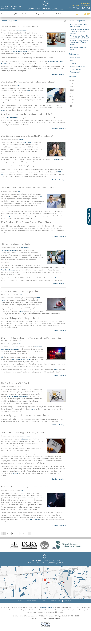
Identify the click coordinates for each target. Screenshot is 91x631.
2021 (71, 96)
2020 (71, 100)
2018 (71, 106)
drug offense (27, 142)
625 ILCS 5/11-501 (12, 118)
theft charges (24, 439)
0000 (71, 109)
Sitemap (57, 618)
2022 (71, 93)
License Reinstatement (77, 66)
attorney (15, 473)
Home (3, 14)
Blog (37, 14)
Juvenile (20, 139)
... (26, 533)
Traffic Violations (24, 247)
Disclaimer (51, 618)
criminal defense (16, 51)
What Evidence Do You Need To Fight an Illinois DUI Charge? (79, 31)
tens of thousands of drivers (21, 359)
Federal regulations (7, 270)
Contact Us (59, 14)
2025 (71, 84)
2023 (71, 90)
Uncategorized (75, 72)
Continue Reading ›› (59, 74)
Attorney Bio (13, 14)
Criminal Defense (21, 30)
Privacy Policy (42, 618)
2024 (71, 87)
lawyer (25, 51)
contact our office (46, 607)
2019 (71, 103)
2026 (71, 80)
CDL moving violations (8, 250)
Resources (34, 618)
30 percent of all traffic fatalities (17, 396)
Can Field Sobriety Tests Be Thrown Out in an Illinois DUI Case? (79, 42)
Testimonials (47, 14)
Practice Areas (26, 14)
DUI (18, 85)
